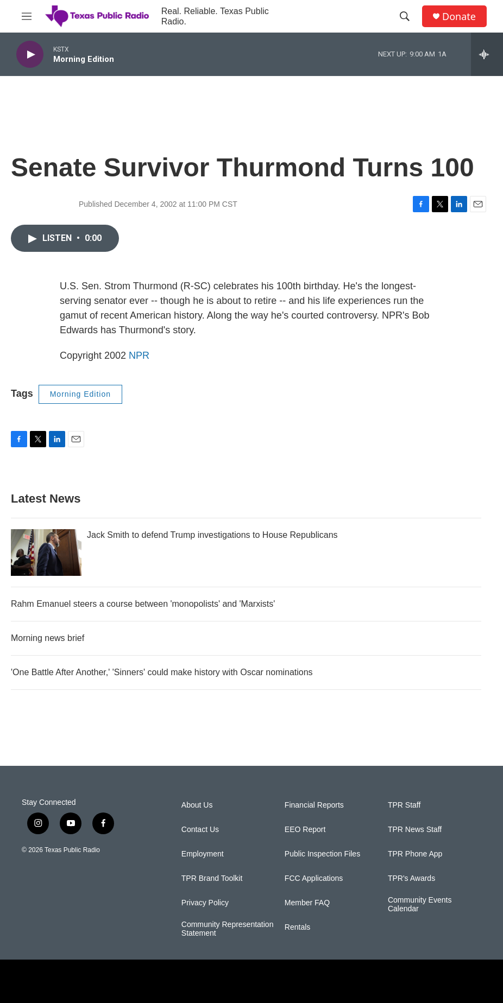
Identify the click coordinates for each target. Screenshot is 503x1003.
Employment (202, 854)
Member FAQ (307, 903)
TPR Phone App (415, 854)
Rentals (297, 927)
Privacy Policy (205, 903)
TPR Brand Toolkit (212, 878)
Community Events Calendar (419, 904)
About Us (197, 805)
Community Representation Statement (227, 929)
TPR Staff (404, 805)
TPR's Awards (411, 878)
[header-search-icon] (404, 16)
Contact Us (200, 830)
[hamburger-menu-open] (26, 16)
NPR (139, 355)
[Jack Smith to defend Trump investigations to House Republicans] (46, 552)
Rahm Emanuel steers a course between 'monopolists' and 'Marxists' (143, 603)
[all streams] (487, 54)
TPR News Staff (415, 830)
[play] (30, 54)
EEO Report (305, 830)
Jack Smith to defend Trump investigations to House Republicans (212, 534)
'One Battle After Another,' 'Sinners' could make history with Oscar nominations (162, 672)
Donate (459, 16)
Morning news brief (47, 638)
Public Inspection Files (322, 854)
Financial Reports (314, 805)
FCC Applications (314, 878)
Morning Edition (80, 394)
